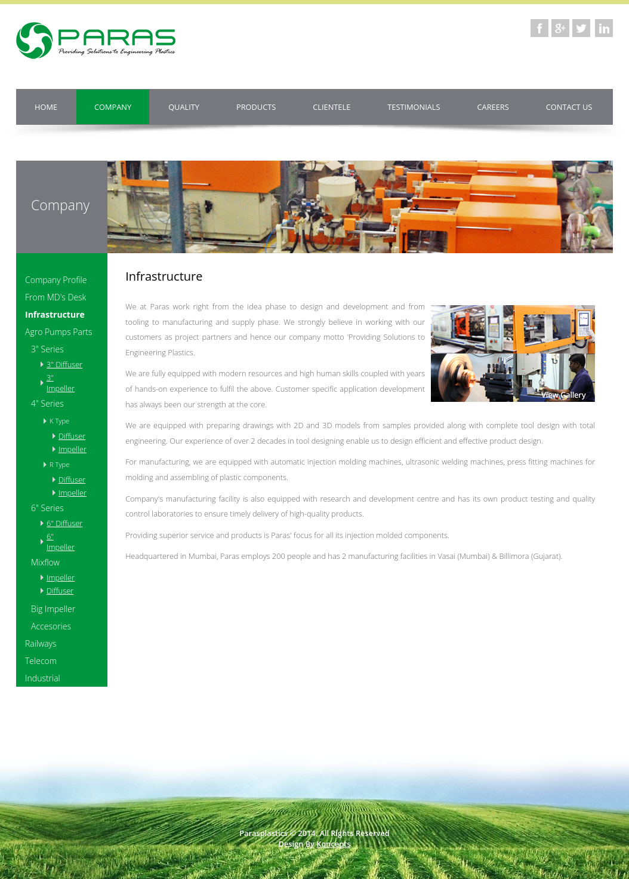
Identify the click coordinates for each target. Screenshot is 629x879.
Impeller (68, 449)
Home (46, 107)
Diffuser (68, 436)
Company (112, 107)
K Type (59, 420)
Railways (41, 643)
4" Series (47, 403)
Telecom (41, 660)
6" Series (47, 508)
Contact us (569, 107)
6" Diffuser (64, 523)
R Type (59, 464)
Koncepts (333, 843)
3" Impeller (61, 383)
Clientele (331, 107)
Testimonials (413, 107)
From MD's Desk (55, 297)
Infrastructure (55, 314)
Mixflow (45, 562)
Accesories (51, 626)
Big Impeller (53, 608)
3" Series (47, 349)
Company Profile (56, 279)
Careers (493, 107)
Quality (183, 107)
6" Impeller (61, 541)
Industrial (42, 678)
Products (256, 107)
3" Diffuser (64, 364)
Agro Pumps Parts (58, 331)
